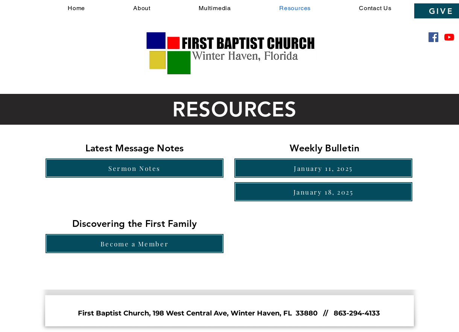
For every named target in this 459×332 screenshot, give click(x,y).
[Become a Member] (134, 244)
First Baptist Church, (115, 313)
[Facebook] (433, 37)
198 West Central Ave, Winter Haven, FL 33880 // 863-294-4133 (266, 313)
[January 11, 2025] (323, 168)
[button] (142, 8)
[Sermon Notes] (134, 168)
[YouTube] (449, 37)
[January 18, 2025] (323, 192)
